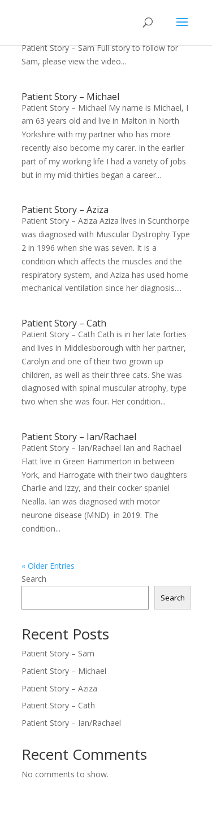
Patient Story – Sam (57, 653)
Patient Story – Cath (63, 323)
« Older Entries (48, 565)
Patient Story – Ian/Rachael (78, 436)
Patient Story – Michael (70, 96)
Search (33, 578)
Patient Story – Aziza (65, 209)
